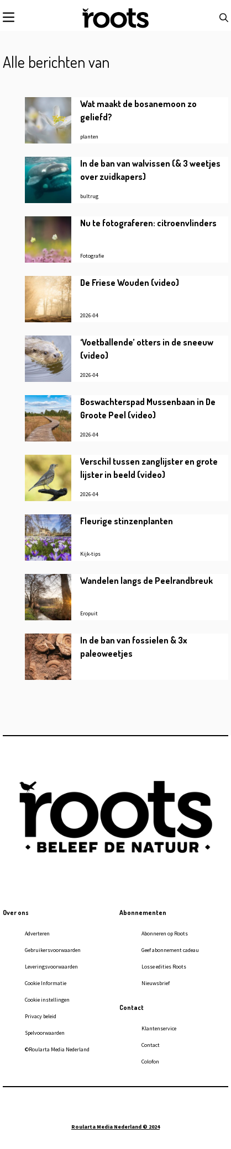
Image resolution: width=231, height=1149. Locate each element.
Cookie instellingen (47, 999)
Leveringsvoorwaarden (51, 966)
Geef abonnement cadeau (170, 950)
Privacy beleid (40, 1016)
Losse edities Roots (163, 966)
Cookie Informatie (45, 983)
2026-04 (89, 315)
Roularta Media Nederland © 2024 (115, 1126)
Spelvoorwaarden (45, 1032)
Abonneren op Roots (164, 933)
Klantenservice (158, 1028)
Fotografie (92, 255)
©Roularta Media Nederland (57, 1049)
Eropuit (89, 613)
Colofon (150, 1061)
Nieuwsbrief (155, 983)
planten (89, 136)
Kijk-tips (90, 553)
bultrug (89, 196)
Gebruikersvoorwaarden (53, 950)
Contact (150, 1045)
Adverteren (37, 933)
